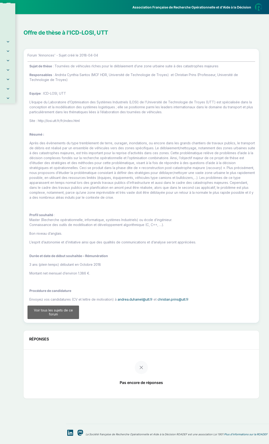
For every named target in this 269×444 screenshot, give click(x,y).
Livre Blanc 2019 (24, 174)
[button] (32, 29)
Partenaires (19, 108)
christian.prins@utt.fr (226, 339)
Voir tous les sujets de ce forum (99, 352)
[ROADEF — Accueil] (33, 7)
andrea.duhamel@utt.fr (188, 339)
